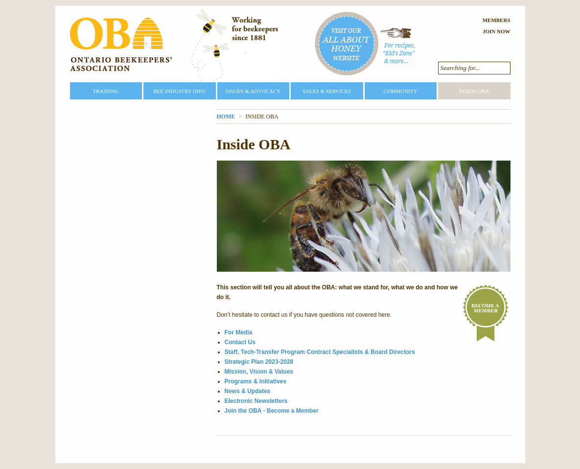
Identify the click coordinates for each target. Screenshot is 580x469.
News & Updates (248, 391)
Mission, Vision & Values (259, 371)
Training (105, 91)
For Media (239, 332)
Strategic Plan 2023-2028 (259, 361)
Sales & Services (326, 91)
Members (496, 20)
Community (400, 91)
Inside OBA (474, 91)
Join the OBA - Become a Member (272, 410)
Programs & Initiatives (256, 381)
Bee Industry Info (179, 91)
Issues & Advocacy (253, 91)
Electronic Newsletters (256, 401)
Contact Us (240, 342)
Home (226, 116)
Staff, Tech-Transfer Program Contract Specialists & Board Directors (320, 352)
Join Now (496, 31)
